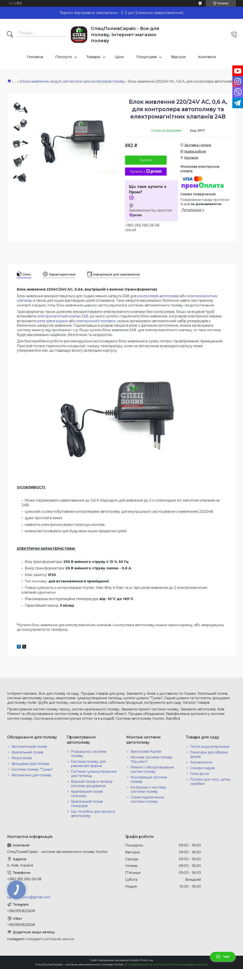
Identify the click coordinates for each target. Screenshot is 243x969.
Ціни (119, 56)
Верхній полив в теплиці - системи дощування (92, 783)
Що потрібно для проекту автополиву (93, 813)
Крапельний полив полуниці (87, 793)
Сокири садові (202, 768)
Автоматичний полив (29, 746)
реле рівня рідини (52, 321)
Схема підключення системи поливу (147, 799)
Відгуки (178, 56)
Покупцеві (146, 56)
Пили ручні (199, 774)
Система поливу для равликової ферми (88, 763)
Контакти (207, 56)
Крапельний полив (27, 752)
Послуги (63, 56)
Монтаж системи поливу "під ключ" (152, 759)
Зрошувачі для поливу (30, 764)
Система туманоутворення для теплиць (94, 773)
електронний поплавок (96, 321)
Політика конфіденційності (187, 964)
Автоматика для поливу (31, 775)
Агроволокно (201, 762)
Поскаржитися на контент (145, 964)
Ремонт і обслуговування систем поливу (152, 769)
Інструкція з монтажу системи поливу (148, 789)
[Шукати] (10, 34)
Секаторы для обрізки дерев (209, 754)
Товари (93, 56)
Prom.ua (146, 960)
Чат (223, 956)
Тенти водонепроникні (209, 746)
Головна (35, 56)
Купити (146, 160)
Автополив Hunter (146, 751)
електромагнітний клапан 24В (62, 316)
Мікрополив (21, 758)
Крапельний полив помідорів (87, 803)
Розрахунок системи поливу (88, 753)
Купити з (146, 171)
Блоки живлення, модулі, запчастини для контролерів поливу (72, 81)
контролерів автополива (158, 296)
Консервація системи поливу (149, 779)
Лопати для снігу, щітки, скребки (210, 781)
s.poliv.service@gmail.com (29, 897)
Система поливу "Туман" (32, 769)
